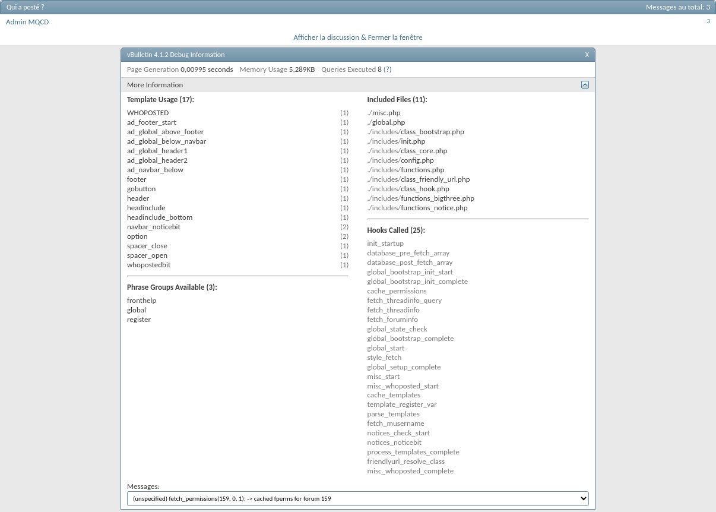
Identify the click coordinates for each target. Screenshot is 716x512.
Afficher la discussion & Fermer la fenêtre (357, 37)
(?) (388, 69)
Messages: (358, 494)
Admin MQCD (27, 21)
